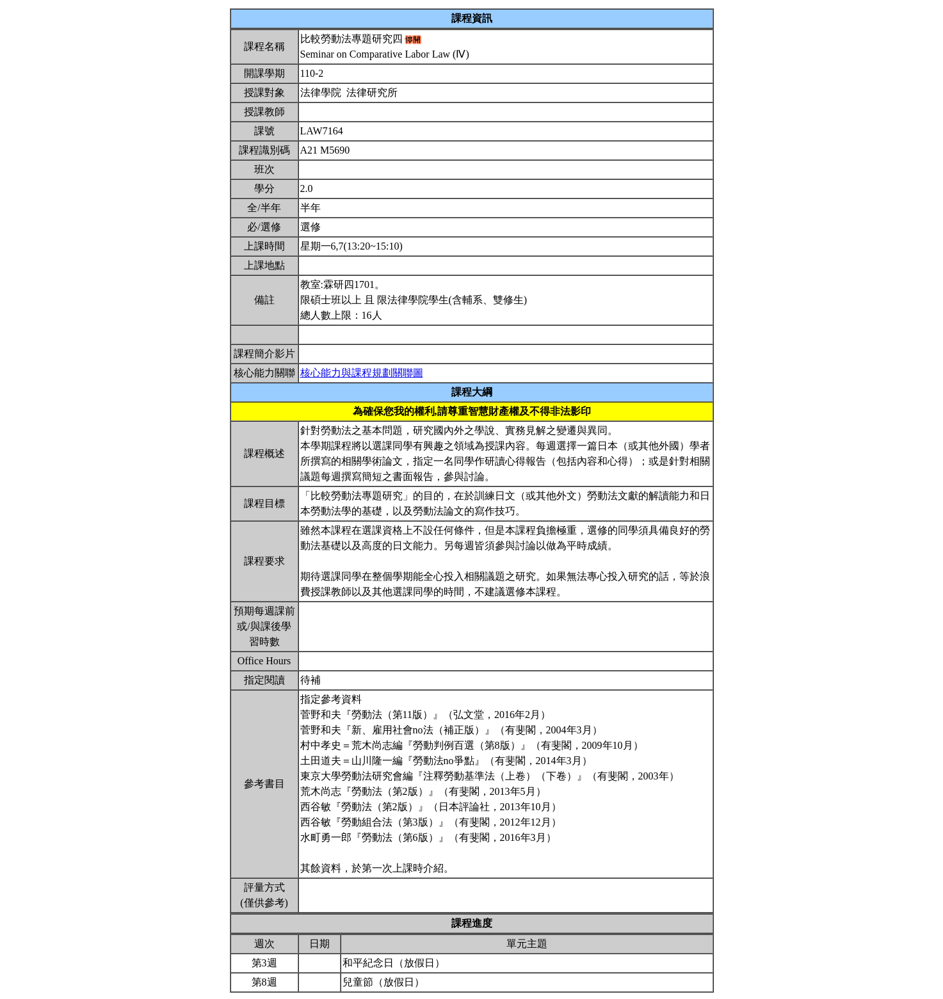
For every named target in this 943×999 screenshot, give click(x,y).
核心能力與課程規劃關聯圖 (361, 372)
